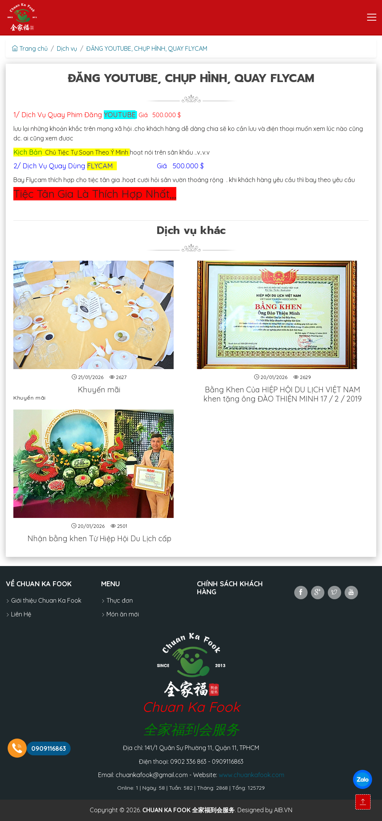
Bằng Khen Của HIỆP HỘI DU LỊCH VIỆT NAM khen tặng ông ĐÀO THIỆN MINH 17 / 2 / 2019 (282, 394)
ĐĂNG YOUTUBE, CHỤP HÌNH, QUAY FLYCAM (146, 48)
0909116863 (48, 748)
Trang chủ (30, 48)
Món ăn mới (120, 614)
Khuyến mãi (99, 389)
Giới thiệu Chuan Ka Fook (43, 600)
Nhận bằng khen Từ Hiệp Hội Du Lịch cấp (99, 538)
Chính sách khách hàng (230, 588)
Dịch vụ (67, 48)
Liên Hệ (18, 614)
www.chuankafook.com (251, 775)
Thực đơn (117, 600)
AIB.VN (283, 810)
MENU (110, 583)
